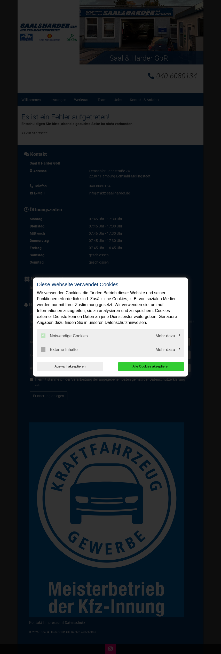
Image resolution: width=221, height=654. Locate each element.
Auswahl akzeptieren (69, 366)
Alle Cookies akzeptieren (150, 366)
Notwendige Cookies (64, 335)
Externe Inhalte (59, 349)
